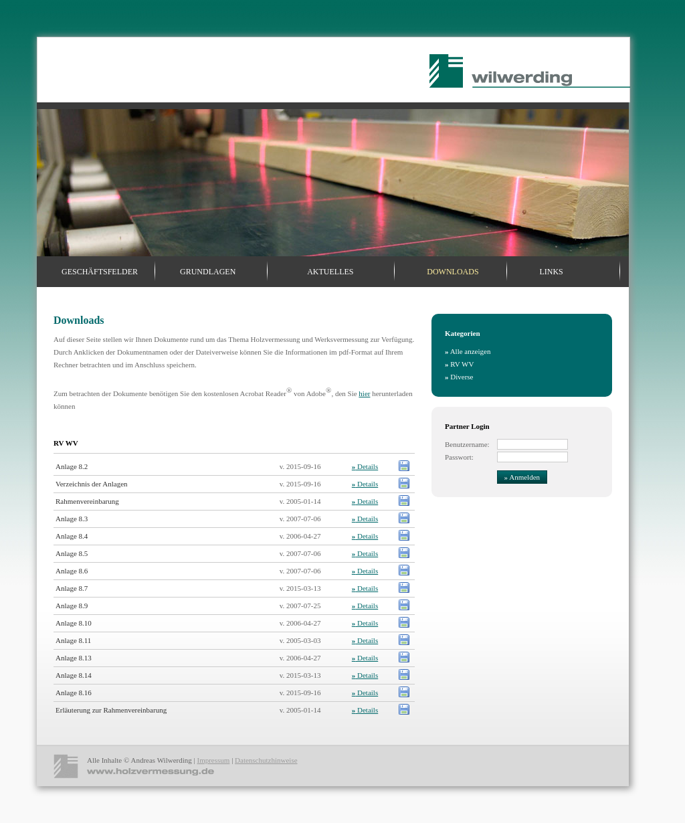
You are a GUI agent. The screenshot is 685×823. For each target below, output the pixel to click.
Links (551, 271)
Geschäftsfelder (100, 271)
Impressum (213, 760)
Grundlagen (207, 271)
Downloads (452, 271)
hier (364, 393)
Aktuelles (330, 271)
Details (365, 466)
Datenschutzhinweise (266, 760)
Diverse (459, 377)
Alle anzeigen (467, 351)
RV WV (459, 364)
